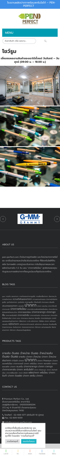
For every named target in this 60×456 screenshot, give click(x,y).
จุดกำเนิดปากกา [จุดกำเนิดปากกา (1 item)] (12, 302)
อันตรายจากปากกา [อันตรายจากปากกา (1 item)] (28, 327)
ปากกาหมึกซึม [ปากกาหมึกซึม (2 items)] (23, 315)
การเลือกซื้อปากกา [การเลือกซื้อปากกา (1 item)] (42, 296)
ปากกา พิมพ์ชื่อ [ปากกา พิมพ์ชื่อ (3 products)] (16, 366)
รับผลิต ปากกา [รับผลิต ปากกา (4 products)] (22, 375)
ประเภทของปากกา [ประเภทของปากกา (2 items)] (10, 305)
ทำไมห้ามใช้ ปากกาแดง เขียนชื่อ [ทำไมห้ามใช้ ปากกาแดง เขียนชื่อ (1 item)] (44, 302)
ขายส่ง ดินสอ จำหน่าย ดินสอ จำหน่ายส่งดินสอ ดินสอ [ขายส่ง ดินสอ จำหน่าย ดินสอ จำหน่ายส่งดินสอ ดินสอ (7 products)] (27, 355)
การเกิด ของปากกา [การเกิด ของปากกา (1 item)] (12, 296)
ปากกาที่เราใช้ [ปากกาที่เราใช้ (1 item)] (52, 306)
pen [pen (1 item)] (3, 296)
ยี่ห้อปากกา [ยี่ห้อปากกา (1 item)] (22, 321)
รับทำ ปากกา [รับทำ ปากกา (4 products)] (8, 375)
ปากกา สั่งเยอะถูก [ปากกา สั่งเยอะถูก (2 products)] (40, 370)
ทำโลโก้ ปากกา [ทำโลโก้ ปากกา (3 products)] (18, 360)
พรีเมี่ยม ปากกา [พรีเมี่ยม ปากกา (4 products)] (47, 372)
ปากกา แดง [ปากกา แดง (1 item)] (16, 318)
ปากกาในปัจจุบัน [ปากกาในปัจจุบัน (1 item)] (46, 318)
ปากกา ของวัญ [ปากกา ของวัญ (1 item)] (42, 306)
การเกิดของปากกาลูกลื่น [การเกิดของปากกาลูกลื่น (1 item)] (27, 296)
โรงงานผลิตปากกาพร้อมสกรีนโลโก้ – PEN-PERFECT (31, 4)
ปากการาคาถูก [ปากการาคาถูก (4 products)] (30, 366)
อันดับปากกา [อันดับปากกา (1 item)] (17, 327)
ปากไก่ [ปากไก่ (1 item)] (54, 318)
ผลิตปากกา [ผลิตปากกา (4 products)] (34, 372)
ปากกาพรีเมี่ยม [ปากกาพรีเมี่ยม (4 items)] (18, 309)
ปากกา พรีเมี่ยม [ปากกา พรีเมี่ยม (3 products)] (30, 363)
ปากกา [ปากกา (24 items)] (30, 305)
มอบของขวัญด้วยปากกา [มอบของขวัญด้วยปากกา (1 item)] (10, 321)
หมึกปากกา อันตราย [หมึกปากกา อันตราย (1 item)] (41, 324)
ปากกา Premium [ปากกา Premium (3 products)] (44, 360)
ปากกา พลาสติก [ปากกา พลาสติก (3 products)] (44, 363)
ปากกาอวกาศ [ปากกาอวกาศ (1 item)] (45, 315)
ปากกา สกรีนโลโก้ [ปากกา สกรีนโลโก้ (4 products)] (25, 369)
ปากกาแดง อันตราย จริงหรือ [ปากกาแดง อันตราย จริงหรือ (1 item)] (30, 318)
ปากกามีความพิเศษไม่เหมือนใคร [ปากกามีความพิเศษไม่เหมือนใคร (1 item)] (37, 309)
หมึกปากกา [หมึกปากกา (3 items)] (13, 324)
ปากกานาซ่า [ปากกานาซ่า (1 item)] (6, 309)
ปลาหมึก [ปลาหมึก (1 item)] (21, 306)
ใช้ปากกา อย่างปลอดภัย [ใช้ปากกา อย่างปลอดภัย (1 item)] (43, 327)
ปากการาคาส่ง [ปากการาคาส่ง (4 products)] (9, 369)
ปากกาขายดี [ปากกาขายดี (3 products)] (18, 363)
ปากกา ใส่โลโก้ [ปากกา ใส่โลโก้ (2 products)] (23, 373)
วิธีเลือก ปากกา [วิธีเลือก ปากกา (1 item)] (44, 321)
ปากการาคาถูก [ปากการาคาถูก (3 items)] (39, 312)
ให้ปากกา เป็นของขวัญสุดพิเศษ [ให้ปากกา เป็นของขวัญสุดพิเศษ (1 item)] (20, 330)
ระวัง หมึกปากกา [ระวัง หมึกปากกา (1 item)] (32, 321)
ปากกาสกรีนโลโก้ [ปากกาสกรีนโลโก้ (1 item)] (11, 315)
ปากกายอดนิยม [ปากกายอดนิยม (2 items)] (24, 312)
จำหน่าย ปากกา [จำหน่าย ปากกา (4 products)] (40, 357)
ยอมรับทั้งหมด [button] (19, 441)
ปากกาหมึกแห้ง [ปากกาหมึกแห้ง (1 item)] (35, 315)
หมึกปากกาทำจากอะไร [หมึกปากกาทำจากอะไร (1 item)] (27, 324)
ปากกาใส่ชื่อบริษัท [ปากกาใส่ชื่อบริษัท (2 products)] (12, 373)
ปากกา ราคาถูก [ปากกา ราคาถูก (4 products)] (45, 366)
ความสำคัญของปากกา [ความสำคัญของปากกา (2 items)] (22, 299)
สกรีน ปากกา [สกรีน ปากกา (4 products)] (36, 375)
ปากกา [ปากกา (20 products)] (31, 360)
